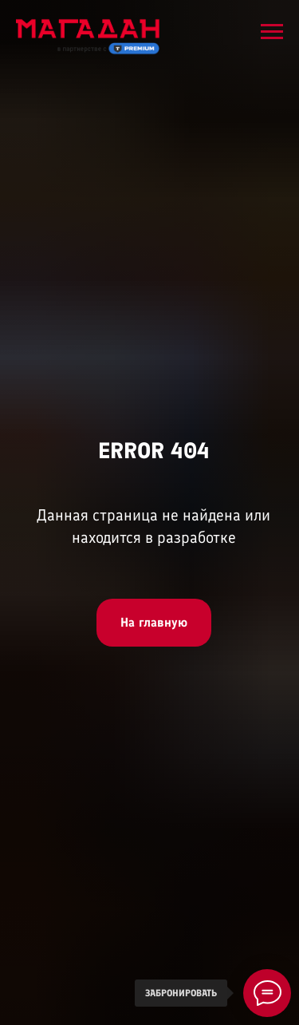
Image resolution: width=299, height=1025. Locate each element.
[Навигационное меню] (272, 32)
